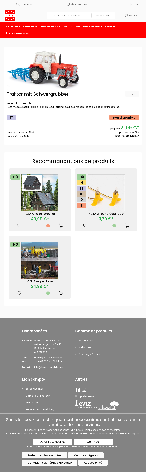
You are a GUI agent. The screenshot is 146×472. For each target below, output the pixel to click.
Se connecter (34, 389)
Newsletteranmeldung (40, 409)
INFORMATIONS (92, 26)
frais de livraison (130, 136)
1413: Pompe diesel (39, 281)
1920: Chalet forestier (40, 214)
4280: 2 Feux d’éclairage (106, 214)
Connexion (30, 4)
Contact (111, 26)
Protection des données (44, 455)
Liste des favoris (78, 4)
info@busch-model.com (48, 367)
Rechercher (103, 15)
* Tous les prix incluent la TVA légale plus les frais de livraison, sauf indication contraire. (71, 447)
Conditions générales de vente (49, 462)
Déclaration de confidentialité (88, 433)
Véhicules (30, 26)
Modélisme (12, 26)
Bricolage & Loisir (54, 26)
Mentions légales (130, 433)
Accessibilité (93, 462)
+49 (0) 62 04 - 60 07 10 (48, 357)
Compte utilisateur (38, 395)
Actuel (75, 26)
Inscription (32, 402)
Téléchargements (16, 33)
